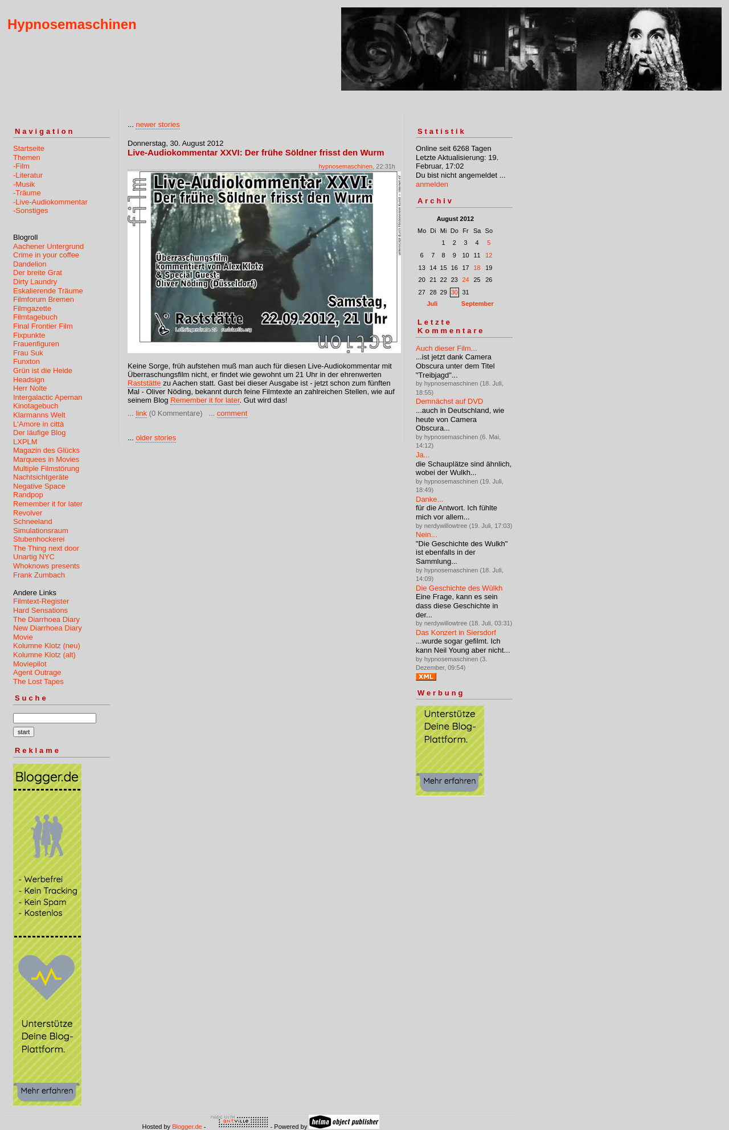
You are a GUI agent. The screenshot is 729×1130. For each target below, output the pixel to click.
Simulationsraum (40, 530)
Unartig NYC (34, 556)
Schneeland (32, 521)
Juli (432, 303)
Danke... (429, 499)
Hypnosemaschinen (72, 24)
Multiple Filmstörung (46, 468)
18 (476, 267)
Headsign (28, 379)
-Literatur (28, 175)
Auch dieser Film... (446, 348)
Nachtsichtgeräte (41, 477)
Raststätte (144, 383)
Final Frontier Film (43, 326)
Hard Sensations (40, 610)
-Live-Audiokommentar (50, 202)
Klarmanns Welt (39, 415)
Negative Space (39, 486)
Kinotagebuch (36, 406)
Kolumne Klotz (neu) (46, 645)
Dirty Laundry (35, 281)
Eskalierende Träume (48, 290)
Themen (26, 157)
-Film (21, 166)
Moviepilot (30, 664)
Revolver (27, 513)
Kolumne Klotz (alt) (44, 654)
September (477, 303)
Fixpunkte (29, 335)
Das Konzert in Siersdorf (456, 632)
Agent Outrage (37, 672)
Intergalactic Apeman (47, 397)
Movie (23, 637)
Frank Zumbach (39, 575)
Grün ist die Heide (42, 370)
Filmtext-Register (41, 601)
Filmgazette (32, 308)
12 (488, 255)
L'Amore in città (38, 424)
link (141, 413)
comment (232, 413)
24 (465, 279)
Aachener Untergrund (48, 246)
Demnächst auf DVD (450, 401)
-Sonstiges (30, 210)
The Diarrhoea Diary (46, 619)
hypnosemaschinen (345, 166)
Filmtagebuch (35, 317)
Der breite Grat (37, 272)
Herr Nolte (30, 388)
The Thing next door (46, 548)
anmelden (432, 184)
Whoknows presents (46, 566)
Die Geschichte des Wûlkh (459, 588)
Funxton (26, 361)
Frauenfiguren (36, 343)
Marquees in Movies (46, 459)
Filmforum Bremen (43, 299)
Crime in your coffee (46, 255)
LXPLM (25, 441)
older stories (156, 437)
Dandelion (30, 264)
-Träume (27, 193)
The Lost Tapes (38, 681)
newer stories (157, 124)
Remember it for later (48, 504)
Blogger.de (187, 1126)
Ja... (423, 455)
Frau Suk (28, 353)
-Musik (24, 184)
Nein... (426, 534)
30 (454, 292)
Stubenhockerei (38, 539)
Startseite (28, 148)
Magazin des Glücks (46, 450)
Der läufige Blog (39, 432)
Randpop (28, 494)
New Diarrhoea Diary (47, 628)
